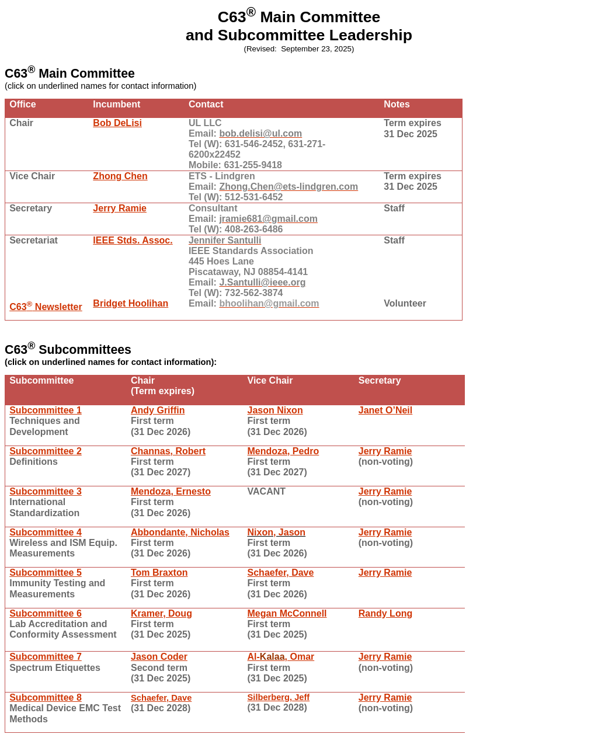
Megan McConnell (287, 613)
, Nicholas (180, 532)
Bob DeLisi (117, 123)
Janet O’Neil (385, 410)
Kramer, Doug (161, 613)
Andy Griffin (158, 410)
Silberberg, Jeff (279, 697)
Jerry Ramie (120, 208)
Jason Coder (159, 657)
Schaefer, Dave (281, 572)
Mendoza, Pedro (283, 451)
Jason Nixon (275, 410)
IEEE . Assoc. (132, 240)
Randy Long (385, 613)
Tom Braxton (159, 572)
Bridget (130, 303)
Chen (120, 176)
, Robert (168, 451)
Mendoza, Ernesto (171, 491)
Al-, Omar (281, 657)
